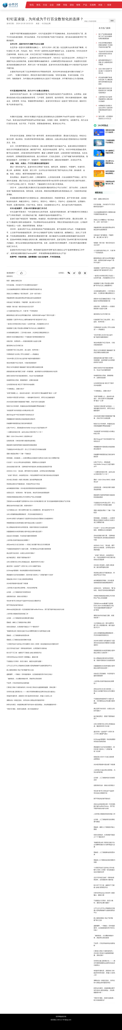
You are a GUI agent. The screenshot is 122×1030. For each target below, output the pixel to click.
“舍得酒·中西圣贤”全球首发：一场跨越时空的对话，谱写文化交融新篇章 (31, 397)
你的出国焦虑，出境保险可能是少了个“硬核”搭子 (23, 627)
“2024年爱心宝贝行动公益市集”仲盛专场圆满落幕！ (24, 358)
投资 (109, 5)
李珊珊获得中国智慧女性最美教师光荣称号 (21, 419)
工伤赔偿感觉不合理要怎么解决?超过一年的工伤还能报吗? (110, 142)
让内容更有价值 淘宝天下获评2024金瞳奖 (21, 384)
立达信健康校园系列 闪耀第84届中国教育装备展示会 (24, 289)
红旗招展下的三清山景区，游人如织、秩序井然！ (23, 350)
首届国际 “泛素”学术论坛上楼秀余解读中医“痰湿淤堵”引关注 (27, 319)
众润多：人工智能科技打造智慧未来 (19, 592)
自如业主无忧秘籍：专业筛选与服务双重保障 (22, 536)
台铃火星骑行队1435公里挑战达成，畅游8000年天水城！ (26, 562)
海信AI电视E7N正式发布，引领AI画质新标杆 (22, 363)
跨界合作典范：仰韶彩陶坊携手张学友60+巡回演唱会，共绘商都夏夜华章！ (32, 704)
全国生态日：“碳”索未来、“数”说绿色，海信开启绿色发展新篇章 (28, 492)
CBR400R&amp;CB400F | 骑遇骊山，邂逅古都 (22, 657)
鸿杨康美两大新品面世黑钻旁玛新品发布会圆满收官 (24, 298)
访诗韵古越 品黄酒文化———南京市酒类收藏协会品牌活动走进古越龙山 (31, 691)
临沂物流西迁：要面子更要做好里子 (19, 557)
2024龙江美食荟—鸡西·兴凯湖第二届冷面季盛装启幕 (24, 480)
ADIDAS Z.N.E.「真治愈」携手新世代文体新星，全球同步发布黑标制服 (31, 471)
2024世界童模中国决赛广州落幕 (17, 583)
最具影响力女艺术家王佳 (15, 345)
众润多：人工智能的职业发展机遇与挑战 (20, 618)
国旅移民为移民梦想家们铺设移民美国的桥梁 (22, 445)
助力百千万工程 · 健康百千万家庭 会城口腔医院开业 (24, 653)
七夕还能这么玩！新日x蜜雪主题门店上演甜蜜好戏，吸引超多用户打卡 (30, 510)
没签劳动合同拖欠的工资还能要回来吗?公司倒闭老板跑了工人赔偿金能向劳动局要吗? (110, 183)
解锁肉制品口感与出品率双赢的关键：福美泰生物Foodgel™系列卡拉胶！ (31, 315)
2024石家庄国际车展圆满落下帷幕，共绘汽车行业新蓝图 (26, 402)
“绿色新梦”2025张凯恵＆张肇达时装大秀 (20, 410)
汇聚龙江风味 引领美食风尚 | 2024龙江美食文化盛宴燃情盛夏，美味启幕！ (32, 687)
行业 (45, 5)
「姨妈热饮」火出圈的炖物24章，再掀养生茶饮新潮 (24, 678)
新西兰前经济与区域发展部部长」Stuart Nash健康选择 (25, 376)
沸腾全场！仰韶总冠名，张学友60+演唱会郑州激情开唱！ (26, 700)
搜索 (112, 21)
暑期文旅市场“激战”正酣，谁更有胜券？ (20, 505)
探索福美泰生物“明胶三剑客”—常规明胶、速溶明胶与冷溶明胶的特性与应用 (32, 371)
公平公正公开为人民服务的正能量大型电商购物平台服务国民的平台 (29, 666)
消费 (58, 5)
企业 (52, 5)
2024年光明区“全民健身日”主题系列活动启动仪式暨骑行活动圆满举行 (30, 518)
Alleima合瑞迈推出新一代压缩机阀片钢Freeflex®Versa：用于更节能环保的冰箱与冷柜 (35, 609)
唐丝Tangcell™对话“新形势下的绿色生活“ (20, 415)
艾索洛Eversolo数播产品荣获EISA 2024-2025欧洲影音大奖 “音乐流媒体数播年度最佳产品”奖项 (38, 501)
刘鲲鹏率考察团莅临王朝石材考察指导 (19, 423)
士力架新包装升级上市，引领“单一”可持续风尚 (22, 311)
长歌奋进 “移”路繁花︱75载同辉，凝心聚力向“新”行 (24, 302)
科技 (100, 5)
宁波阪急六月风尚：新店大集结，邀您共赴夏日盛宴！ (25, 661)
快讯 (32, 5)
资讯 (38, 5)
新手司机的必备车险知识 (15, 605)
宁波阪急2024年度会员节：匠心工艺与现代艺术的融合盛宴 (26, 449)
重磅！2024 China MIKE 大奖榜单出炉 (19, 436)
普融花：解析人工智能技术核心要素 (19, 622)
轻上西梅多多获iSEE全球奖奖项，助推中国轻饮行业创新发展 (27, 527)
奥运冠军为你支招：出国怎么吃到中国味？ (21, 553)
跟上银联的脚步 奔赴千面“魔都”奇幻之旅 (20, 670)
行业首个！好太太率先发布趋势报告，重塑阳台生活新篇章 (26, 462)
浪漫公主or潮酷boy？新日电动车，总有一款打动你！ (24, 293)
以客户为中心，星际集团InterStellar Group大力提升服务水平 (27, 428)
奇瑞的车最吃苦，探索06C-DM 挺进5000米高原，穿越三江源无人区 (29, 696)
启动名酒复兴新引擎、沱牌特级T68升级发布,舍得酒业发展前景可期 (29, 467)
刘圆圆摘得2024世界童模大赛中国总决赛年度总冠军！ (25, 531)
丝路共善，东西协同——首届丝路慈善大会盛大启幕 (24, 341)
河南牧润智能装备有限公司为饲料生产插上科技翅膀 (24, 497)
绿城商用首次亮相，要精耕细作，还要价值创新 (22, 380)
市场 (65, 5)
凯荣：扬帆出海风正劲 (14, 281)
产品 (85, 5)
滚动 (72, 5)
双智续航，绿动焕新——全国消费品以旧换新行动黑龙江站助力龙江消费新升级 (33, 458)
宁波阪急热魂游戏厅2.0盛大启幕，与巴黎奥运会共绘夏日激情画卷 (29, 549)
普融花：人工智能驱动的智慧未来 (18, 635)
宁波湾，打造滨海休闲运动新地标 (18, 683)
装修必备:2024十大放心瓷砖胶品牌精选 (20, 579)
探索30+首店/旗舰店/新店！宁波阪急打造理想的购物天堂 (26, 337)
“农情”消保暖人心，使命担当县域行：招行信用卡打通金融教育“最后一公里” (32, 393)
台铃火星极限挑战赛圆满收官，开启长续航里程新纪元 (25, 514)
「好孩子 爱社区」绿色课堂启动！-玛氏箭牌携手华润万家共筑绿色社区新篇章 (33, 475)
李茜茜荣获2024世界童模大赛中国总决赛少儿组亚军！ (25, 523)
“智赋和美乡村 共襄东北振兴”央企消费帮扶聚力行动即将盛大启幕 (28, 631)
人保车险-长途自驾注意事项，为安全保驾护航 (22, 588)
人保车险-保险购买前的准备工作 (17, 614)
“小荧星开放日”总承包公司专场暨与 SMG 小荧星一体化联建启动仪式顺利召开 (33, 644)
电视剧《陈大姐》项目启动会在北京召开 (20, 306)
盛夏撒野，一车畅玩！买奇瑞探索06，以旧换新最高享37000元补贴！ (30, 674)
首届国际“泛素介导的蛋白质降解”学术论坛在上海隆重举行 (26, 328)
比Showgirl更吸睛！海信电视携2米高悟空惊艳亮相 (23, 570)
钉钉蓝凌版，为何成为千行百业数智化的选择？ (22, 285)
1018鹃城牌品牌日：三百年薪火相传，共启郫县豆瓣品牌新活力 (28, 332)
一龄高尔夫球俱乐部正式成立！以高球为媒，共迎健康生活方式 (28, 324)
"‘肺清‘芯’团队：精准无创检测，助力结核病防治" (23, 709)
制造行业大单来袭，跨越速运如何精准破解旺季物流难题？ (26, 406)
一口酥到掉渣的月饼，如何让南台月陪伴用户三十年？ (25, 432)
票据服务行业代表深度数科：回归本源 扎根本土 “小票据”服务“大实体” (30, 575)
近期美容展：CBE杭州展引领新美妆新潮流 (21, 441)
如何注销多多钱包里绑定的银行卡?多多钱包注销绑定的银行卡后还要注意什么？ (110, 172)
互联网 (93, 5)
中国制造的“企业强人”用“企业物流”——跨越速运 (23, 354)
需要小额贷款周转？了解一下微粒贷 (19, 454)
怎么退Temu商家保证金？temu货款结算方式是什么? (110, 162)
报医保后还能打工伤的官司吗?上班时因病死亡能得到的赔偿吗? (110, 131)
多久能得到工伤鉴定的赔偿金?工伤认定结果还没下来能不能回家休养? (110, 152)
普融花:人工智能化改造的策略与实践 (19, 640)
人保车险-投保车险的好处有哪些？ (18, 540)
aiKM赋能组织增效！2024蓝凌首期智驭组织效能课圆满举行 (27, 488)
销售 (78, 5)
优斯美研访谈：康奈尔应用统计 (17, 596)
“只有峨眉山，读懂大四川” (15, 389)
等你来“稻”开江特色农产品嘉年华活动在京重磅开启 (24, 601)
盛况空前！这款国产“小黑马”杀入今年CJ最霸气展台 (24, 566)
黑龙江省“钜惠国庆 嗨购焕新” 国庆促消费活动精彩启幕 (25, 367)
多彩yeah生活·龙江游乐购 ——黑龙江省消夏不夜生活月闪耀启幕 (28, 544)
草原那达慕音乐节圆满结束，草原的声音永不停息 (23, 484)
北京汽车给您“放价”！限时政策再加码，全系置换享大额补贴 (27, 648)
